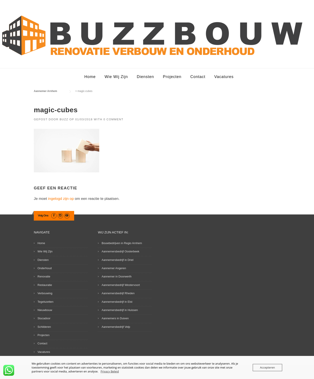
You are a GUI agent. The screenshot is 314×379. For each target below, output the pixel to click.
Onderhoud (45, 268)
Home (90, 77)
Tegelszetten (45, 301)
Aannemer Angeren (114, 268)
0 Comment (113, 119)
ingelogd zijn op (61, 199)
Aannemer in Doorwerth (116, 276)
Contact (197, 77)
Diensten (145, 77)
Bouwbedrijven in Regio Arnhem (122, 243)
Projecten (172, 77)
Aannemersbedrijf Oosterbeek (120, 251)
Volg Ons (43, 215)
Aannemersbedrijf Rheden (118, 293)
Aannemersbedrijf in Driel (117, 260)
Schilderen (44, 326)
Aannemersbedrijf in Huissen (120, 310)
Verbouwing (45, 293)
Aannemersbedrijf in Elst (117, 301)
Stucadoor (44, 318)
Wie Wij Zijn (116, 77)
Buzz (64, 119)
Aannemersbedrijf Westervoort (121, 285)
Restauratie (45, 285)
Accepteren (267, 367)
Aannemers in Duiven (115, 318)
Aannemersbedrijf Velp (116, 326)
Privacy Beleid (110, 371)
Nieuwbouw (45, 310)
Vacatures (224, 77)
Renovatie (44, 276)
